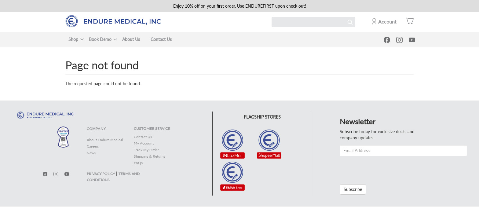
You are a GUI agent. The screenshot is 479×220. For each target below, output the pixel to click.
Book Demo (100, 39)
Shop (73, 39)
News (91, 153)
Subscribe (353, 189)
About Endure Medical (105, 140)
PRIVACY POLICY (101, 173)
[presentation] (386, 168)
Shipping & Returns (149, 156)
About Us (131, 39)
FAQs (138, 162)
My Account (144, 143)
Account (387, 21)
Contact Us (161, 39)
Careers (93, 146)
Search (350, 22)
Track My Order (146, 150)
